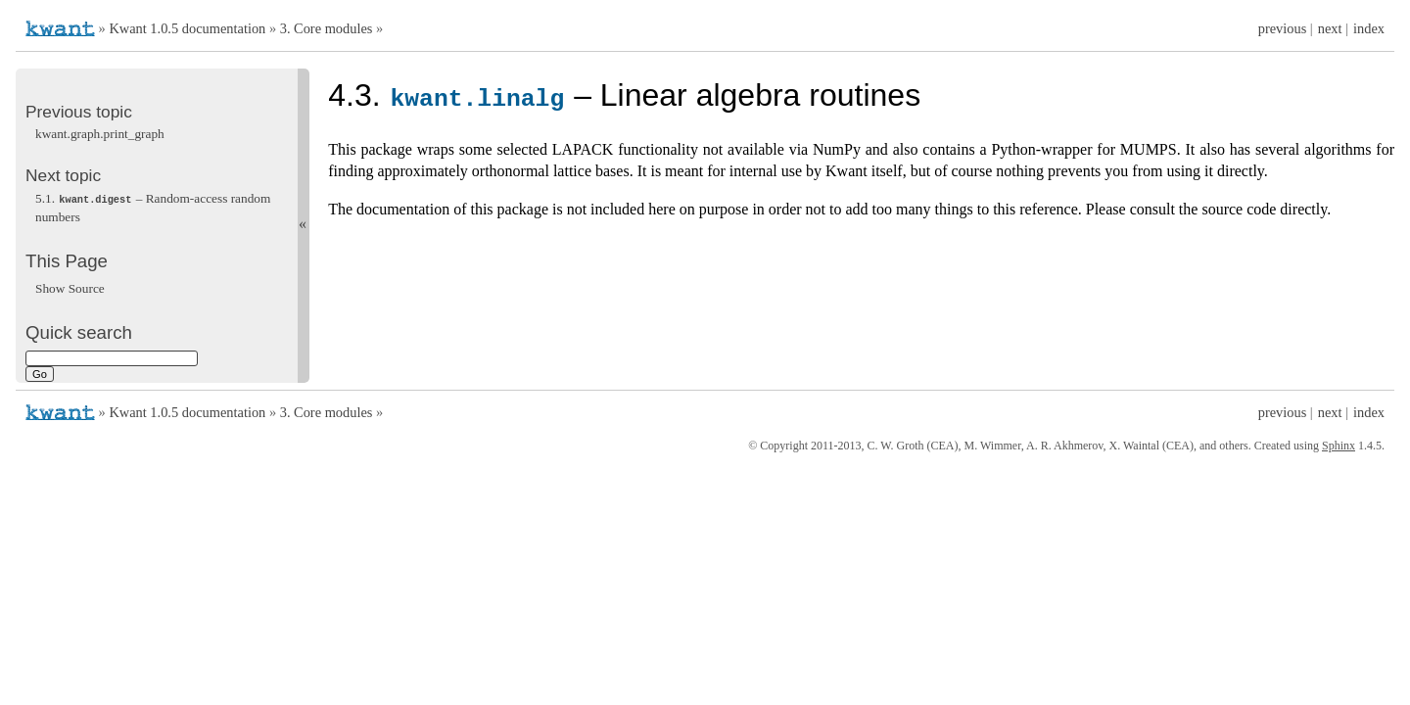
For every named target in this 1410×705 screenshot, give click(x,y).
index (1369, 28)
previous (1282, 28)
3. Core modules (326, 28)
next (1330, 28)
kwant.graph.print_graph (99, 133)
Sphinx (1338, 445)
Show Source (70, 287)
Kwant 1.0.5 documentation (187, 28)
